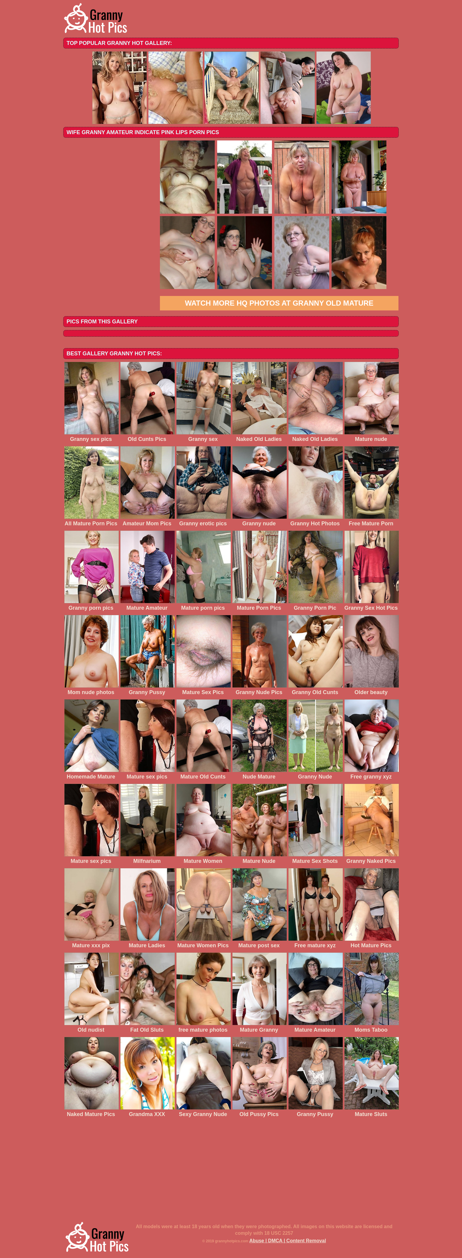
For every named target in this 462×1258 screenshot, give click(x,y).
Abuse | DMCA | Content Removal (287, 1240)
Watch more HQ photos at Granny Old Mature (279, 303)
